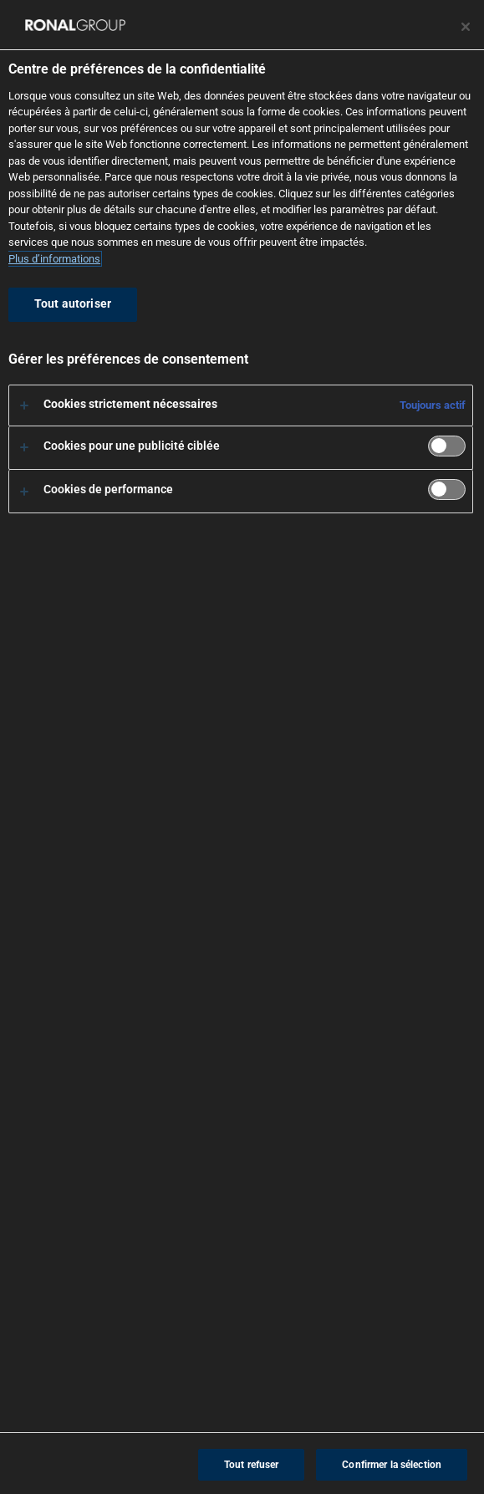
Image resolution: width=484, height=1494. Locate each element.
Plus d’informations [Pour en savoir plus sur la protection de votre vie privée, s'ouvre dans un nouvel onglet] (54, 258)
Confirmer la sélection (391, 1465)
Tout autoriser (72, 304)
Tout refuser (251, 1465)
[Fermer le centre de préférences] (465, 26)
